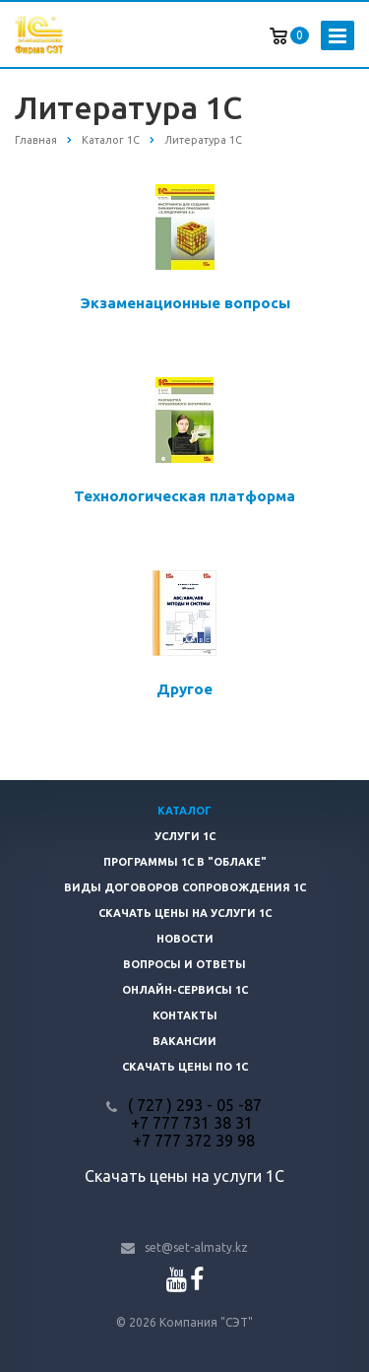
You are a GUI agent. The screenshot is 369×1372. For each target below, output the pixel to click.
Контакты (185, 1015)
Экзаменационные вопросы (185, 302)
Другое (184, 689)
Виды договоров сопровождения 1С (185, 887)
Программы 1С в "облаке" (185, 862)
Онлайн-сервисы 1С (185, 990)
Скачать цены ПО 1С (185, 1067)
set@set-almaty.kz (196, 1247)
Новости (185, 939)
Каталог (184, 811)
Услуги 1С (184, 836)
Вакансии (184, 1041)
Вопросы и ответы (184, 964)
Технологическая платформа (184, 496)
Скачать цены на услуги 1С (185, 913)
